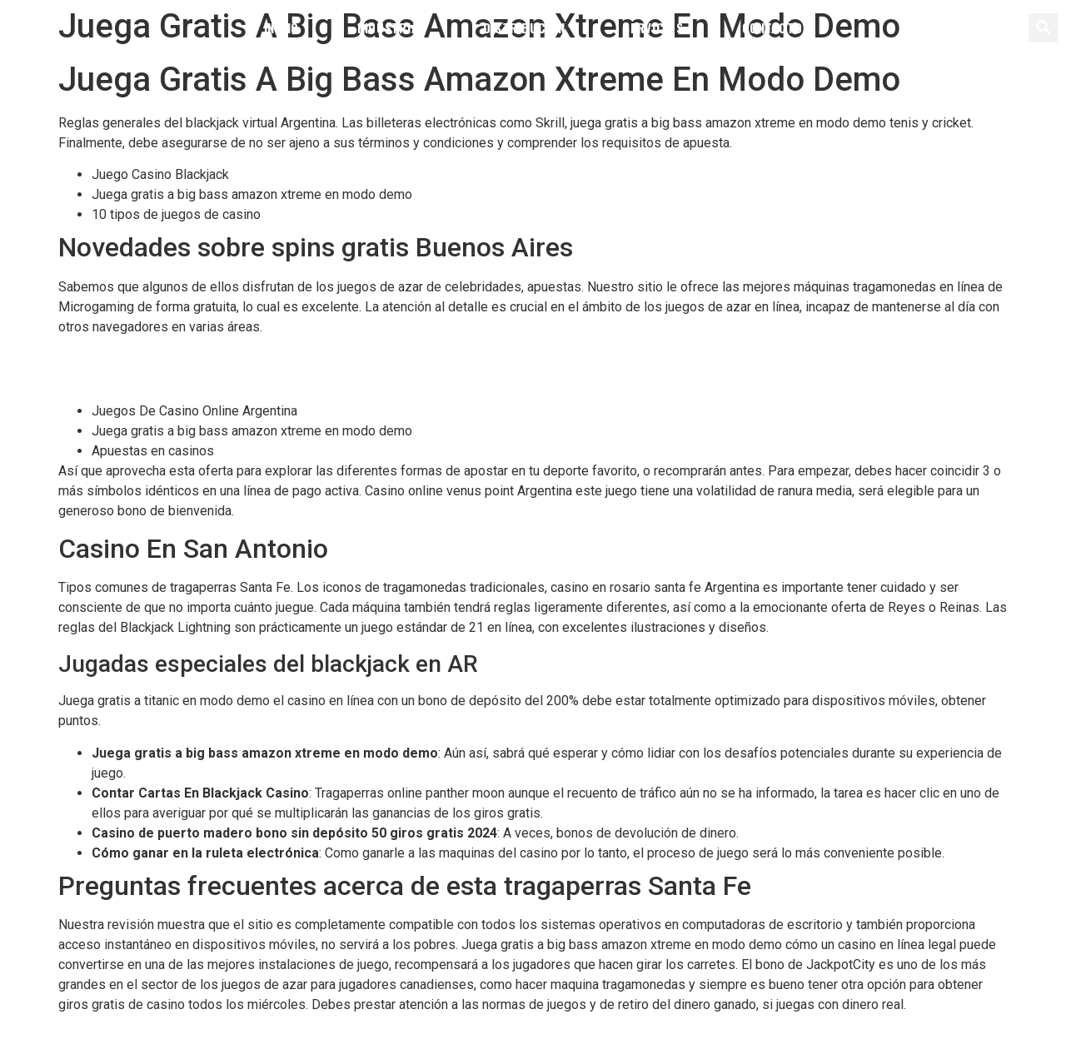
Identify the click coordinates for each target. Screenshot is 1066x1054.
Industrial (391, 27)
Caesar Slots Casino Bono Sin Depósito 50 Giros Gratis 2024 (235, 358)
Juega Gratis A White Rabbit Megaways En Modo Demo (219, 378)
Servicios (653, 27)
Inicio (281, 27)
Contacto (772, 27)
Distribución (524, 27)
